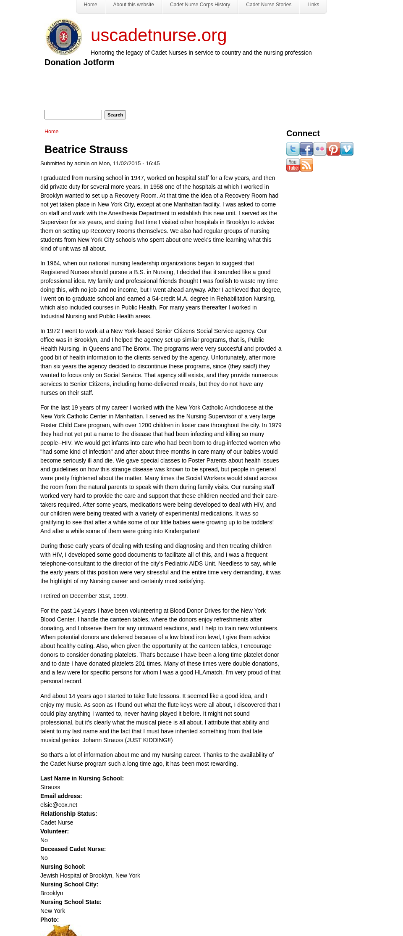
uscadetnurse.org (159, 35)
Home (51, 132)
